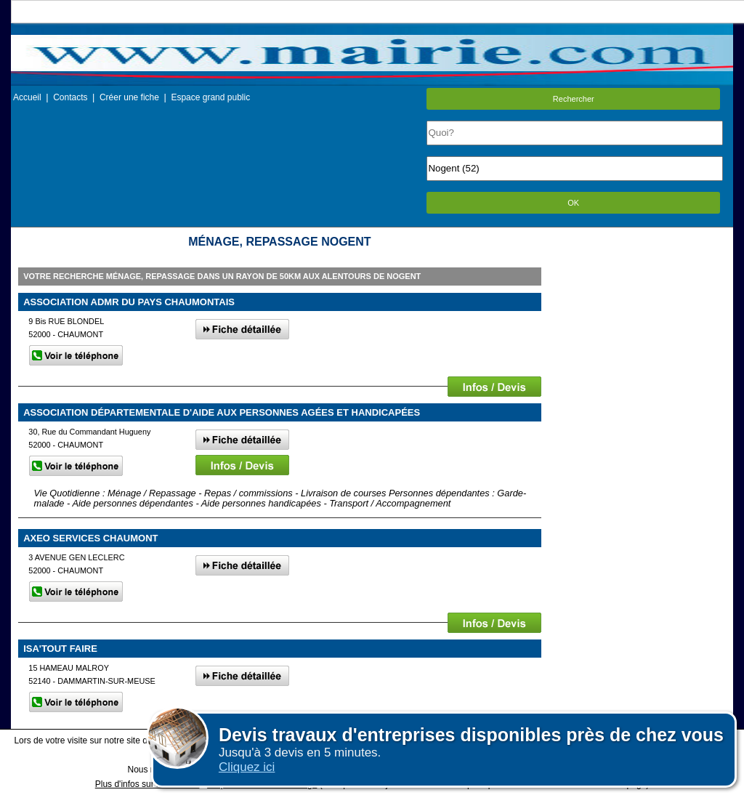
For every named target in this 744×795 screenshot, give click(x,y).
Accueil (27, 97)
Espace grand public (210, 97)
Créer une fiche (129, 97)
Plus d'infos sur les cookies (147, 784)
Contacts (70, 97)
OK (573, 202)
